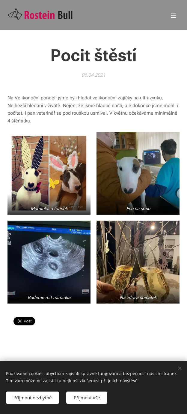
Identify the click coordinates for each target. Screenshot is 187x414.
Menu (173, 15)
